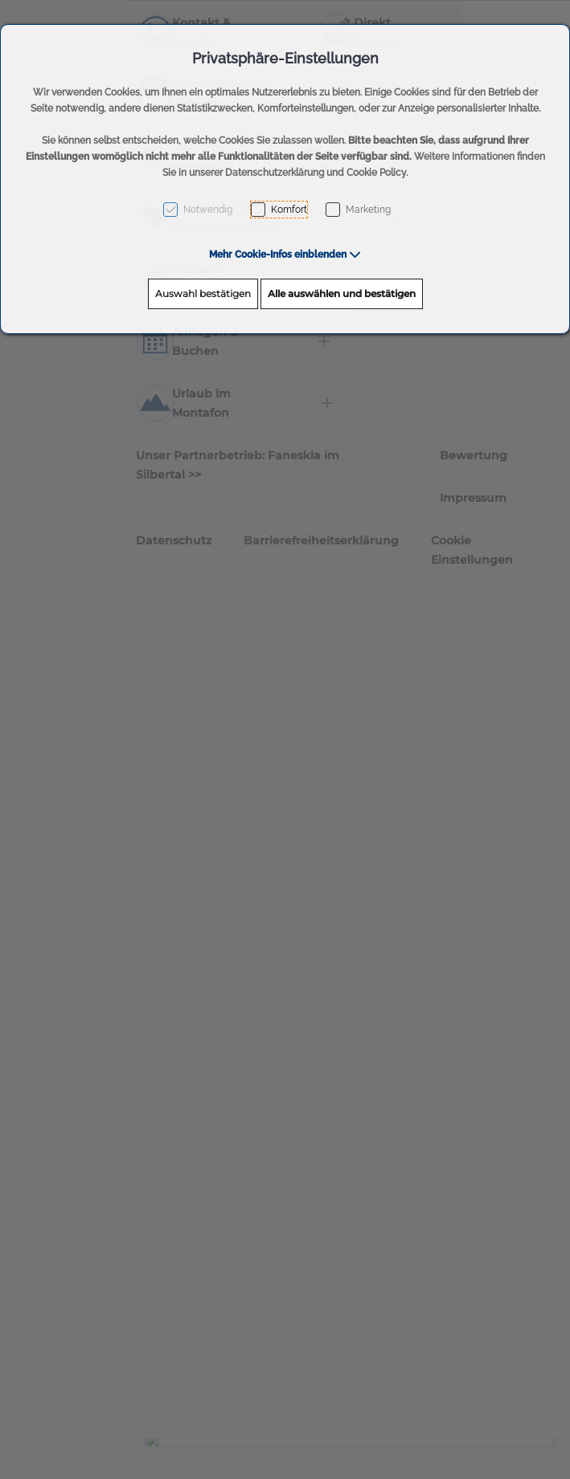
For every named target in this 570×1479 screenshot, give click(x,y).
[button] (285, 254)
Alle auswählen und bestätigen (342, 293)
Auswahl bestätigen (203, 293)
